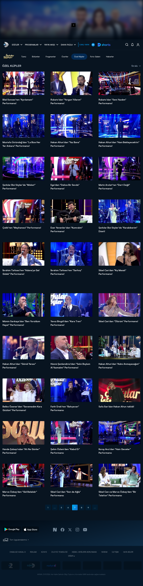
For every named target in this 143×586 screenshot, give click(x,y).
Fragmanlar (51, 56)
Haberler (110, 56)
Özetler (65, 56)
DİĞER (70, 556)
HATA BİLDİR (128, 552)
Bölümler (36, 56)
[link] (5, 44)
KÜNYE (44, 552)
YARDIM (104, 552)
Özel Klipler (79, 56)
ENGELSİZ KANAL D (18, 552)
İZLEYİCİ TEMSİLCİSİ (59, 552)
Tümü (23, 56)
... (55, 507)
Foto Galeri (95, 56)
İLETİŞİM (115, 552)
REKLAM (33, 552)
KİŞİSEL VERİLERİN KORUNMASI (84, 552)
